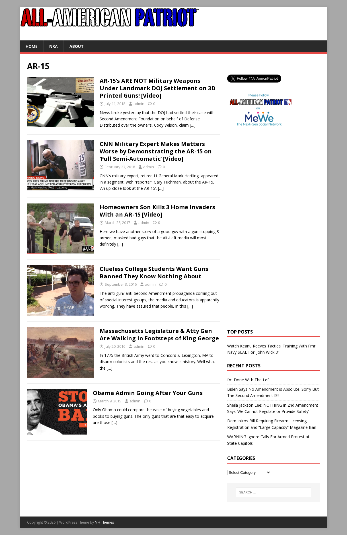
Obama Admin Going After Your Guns (148, 393)
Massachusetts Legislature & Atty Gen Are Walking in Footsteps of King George (159, 334)
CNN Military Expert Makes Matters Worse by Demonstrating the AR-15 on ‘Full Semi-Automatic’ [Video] (156, 151)
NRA (53, 46)
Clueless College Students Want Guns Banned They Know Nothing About (154, 272)
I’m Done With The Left (248, 379)
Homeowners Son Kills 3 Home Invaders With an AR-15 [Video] (157, 210)
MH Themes (104, 522)
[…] (193, 125)
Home (32, 46)
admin (139, 103)
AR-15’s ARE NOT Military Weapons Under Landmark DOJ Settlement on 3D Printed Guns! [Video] (157, 88)
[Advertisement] (250, 234)
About (76, 46)
